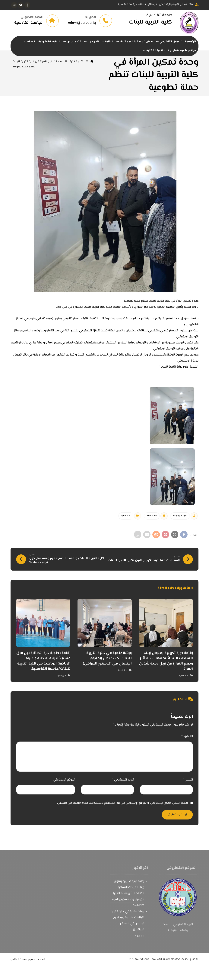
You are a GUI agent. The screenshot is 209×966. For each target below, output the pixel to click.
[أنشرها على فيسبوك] (184, 535)
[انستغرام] (14, 5)
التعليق (187, 736)
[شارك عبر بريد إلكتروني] (146, 535)
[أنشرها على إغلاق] (174, 535)
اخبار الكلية (125, 516)
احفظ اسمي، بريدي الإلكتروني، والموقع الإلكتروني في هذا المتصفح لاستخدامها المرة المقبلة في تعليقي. (122, 803)
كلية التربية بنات (180, 516)
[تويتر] (21, 5)
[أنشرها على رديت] (155, 535)
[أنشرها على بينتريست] (165, 535)
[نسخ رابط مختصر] (137, 535)
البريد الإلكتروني (123, 780)
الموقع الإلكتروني (64, 780)
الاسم (188, 780)
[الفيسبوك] (27, 5)
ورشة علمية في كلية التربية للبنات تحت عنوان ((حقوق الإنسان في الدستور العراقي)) (127, 921)
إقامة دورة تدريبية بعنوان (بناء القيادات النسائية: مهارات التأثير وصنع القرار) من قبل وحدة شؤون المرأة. (128, 890)
